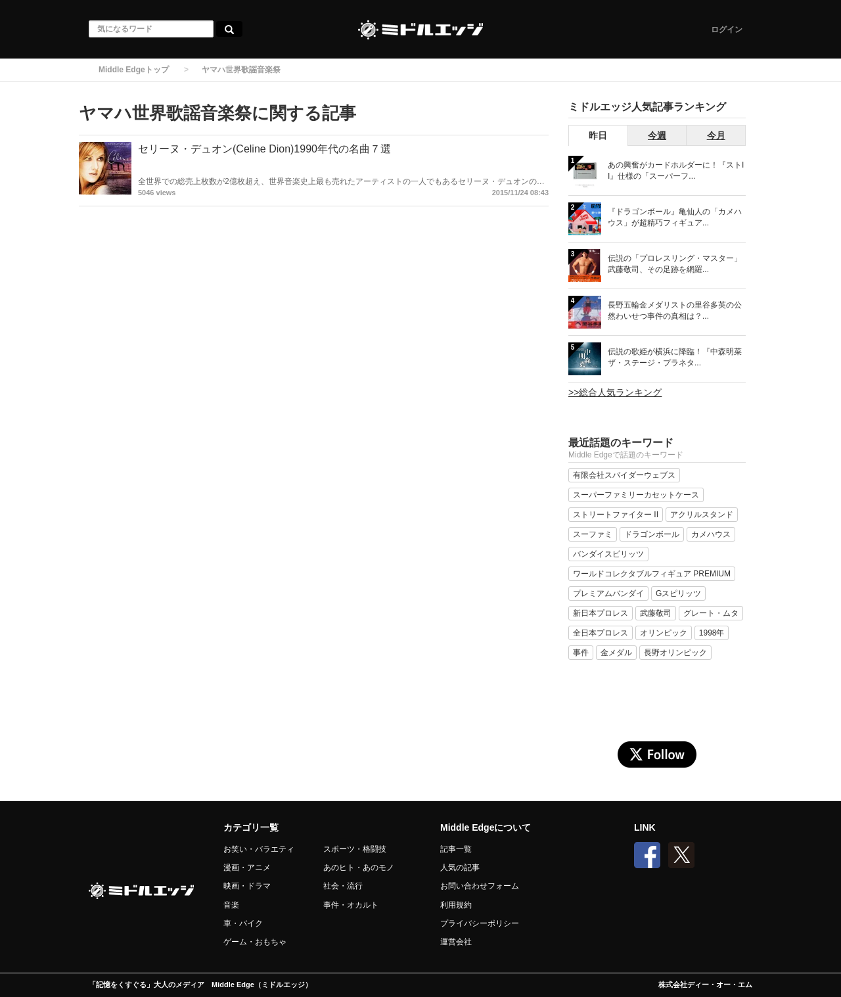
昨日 (598, 135)
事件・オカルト (350, 905)
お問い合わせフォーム (479, 886)
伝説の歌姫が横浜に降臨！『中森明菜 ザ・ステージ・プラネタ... (675, 357)
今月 (716, 135)
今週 (657, 135)
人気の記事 (460, 867)
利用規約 (456, 905)
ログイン (726, 29)
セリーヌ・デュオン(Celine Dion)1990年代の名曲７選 (264, 148)
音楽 (231, 905)
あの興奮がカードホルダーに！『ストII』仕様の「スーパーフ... (676, 170)
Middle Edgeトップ (134, 69)
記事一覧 (456, 849)
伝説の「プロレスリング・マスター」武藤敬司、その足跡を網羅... (675, 264)
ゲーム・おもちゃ (254, 941)
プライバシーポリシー (479, 923)
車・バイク (243, 923)
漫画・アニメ (247, 867)
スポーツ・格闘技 (354, 849)
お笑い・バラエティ (258, 849)
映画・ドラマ (247, 886)
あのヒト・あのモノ (358, 867)
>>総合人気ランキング (615, 392)
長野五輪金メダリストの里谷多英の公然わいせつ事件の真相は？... (675, 310)
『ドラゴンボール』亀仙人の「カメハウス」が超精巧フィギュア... (675, 217)
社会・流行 (343, 886)
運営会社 (456, 941)
